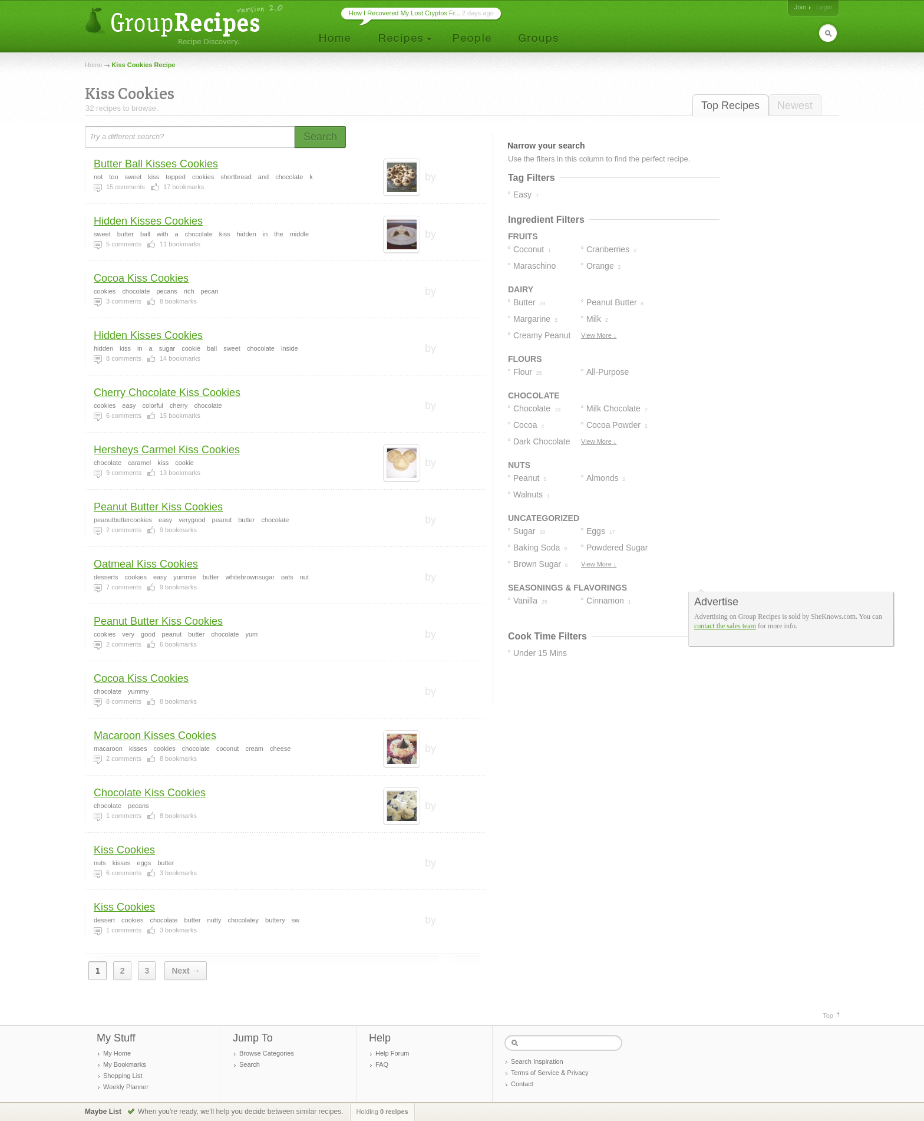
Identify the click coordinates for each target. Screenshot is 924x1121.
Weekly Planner (125, 1086)
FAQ (381, 1064)
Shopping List (123, 1075)
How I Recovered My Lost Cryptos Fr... (404, 13)
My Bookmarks (124, 1064)
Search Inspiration (537, 1061)
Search (249, 1064)
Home (93, 64)
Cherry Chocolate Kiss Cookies (167, 392)
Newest (795, 105)
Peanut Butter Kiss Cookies (158, 507)
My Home (117, 1053)
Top (828, 1015)
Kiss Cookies (124, 850)
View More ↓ (598, 335)
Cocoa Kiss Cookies (141, 278)
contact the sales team (725, 626)
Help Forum (392, 1053)
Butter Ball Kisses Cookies (156, 164)
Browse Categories (266, 1053)
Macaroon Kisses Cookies (155, 735)
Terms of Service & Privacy (549, 1072)
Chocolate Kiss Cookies (150, 793)
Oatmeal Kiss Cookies (146, 564)
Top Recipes (730, 105)
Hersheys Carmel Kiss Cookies (167, 450)
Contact (522, 1083)
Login (824, 7)
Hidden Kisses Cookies (148, 221)
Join (800, 7)
